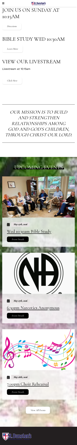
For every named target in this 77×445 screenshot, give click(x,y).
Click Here (12, 80)
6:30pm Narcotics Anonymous (33, 307)
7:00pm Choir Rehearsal (28, 384)
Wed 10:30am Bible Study (29, 231)
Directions (12, 26)
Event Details (18, 239)
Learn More (12, 48)
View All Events (38, 410)
